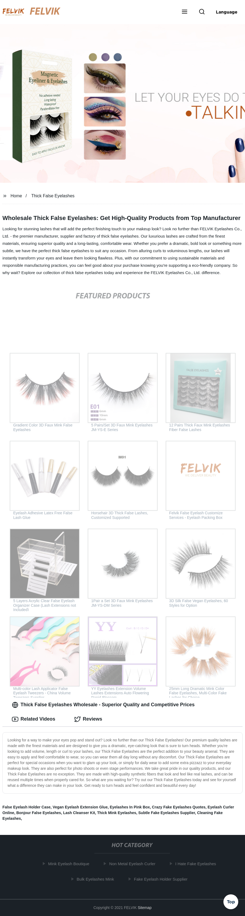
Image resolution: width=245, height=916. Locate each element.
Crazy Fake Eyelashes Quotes (178, 807)
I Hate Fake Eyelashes (197, 863)
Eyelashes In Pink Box (130, 807)
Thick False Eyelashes (52, 196)
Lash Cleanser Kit (79, 813)
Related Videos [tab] (33, 719)
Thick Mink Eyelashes (116, 813)
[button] (184, 12)
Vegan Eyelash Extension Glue (80, 807)
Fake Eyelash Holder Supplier (162, 879)
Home (16, 196)
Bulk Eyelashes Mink (96, 879)
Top (231, 901)
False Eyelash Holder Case (26, 807)
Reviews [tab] (88, 719)
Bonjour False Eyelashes (38, 813)
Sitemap (144, 907)
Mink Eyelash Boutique (70, 863)
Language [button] (226, 11)
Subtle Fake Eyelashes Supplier (166, 813)
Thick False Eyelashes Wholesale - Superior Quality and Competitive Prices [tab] (103, 705)
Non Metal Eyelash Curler (134, 863)
